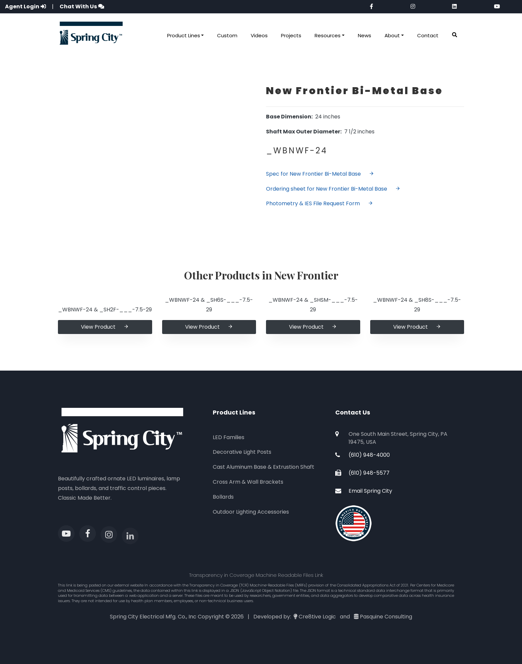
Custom (227, 35)
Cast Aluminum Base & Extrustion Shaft (263, 467)
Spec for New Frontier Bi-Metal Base (320, 174)
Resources (328, 35)
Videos (259, 35)
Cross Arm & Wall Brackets (248, 482)
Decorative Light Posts (242, 452)
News (364, 35)
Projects (291, 35)
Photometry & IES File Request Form (319, 203)
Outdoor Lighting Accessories (251, 512)
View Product (105, 327)
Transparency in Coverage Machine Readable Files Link (256, 575)
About (392, 35)
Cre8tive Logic (317, 616)
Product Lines (183, 35)
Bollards (223, 497)
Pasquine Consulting (386, 616)
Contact (427, 35)
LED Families (228, 437)
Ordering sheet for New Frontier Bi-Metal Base (333, 189)
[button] (454, 35)
